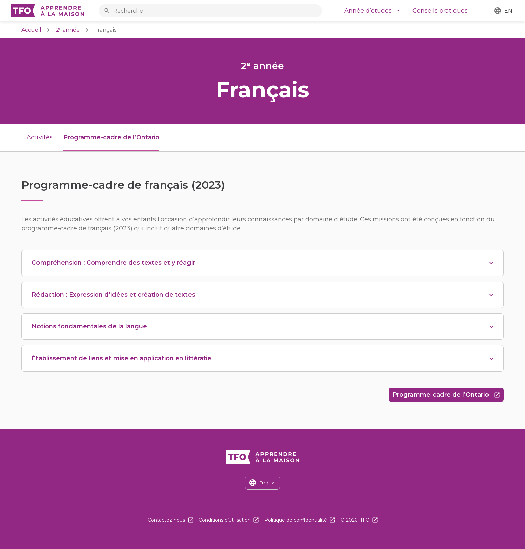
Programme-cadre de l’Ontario (448, 396)
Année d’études (368, 10)
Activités (40, 137)
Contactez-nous (166, 520)
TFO (365, 520)
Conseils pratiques (440, 10)
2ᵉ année (68, 30)
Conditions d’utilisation (225, 520)
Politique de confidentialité (295, 520)
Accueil (31, 30)
